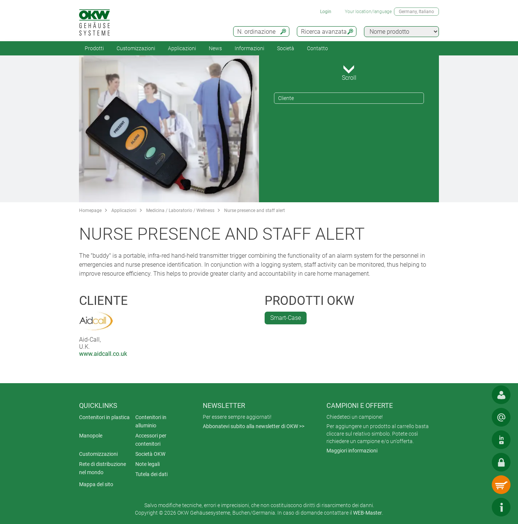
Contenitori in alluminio (150, 421)
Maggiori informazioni (351, 451)
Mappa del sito (96, 484)
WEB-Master (367, 513)
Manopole (90, 436)
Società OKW (150, 454)
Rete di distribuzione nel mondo (102, 468)
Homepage (90, 210)
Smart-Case (285, 317)
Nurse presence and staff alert (254, 210)
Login (325, 11)
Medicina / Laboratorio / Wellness (180, 210)
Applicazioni (182, 48)
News (215, 48)
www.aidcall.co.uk (103, 353)
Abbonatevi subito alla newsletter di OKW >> (253, 426)
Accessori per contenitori (150, 440)
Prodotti (94, 48)
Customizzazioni (136, 48)
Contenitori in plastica (104, 417)
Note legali (147, 464)
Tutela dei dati (151, 474)
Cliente (286, 98)
